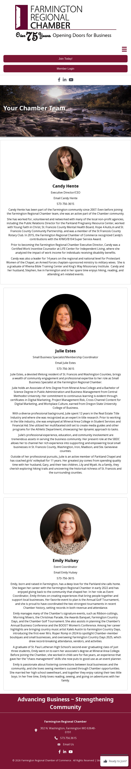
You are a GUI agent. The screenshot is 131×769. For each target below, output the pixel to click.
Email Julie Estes (65, 363)
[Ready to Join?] (114, 761)
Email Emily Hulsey (65, 572)
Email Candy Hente (65, 198)
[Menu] (124, 49)
